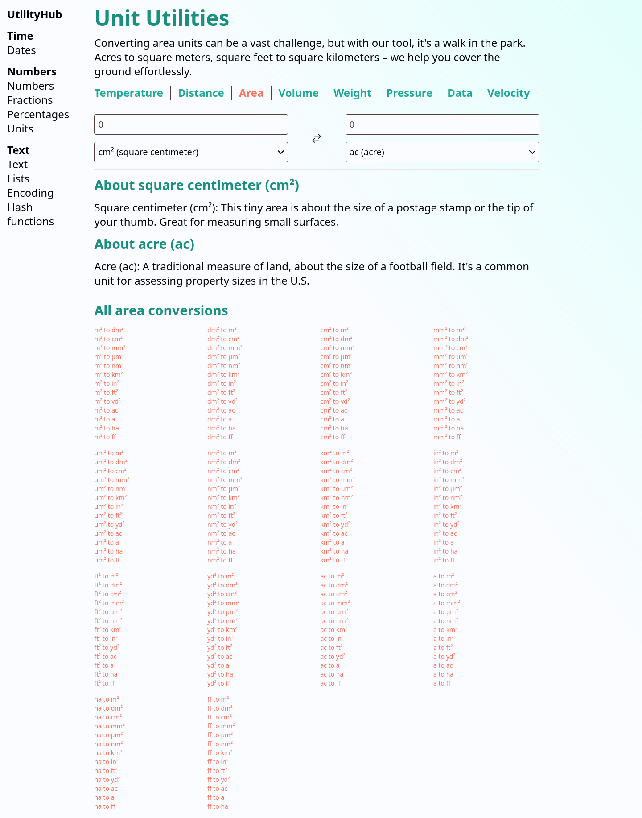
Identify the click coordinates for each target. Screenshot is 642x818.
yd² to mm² (223, 603)
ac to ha (331, 674)
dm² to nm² (223, 365)
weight (352, 93)
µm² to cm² (110, 471)
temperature (128, 93)
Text (17, 164)
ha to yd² (107, 779)
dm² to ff (220, 437)
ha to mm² (109, 726)
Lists (18, 178)
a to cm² (445, 594)
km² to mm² (337, 479)
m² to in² (106, 383)
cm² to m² (334, 330)
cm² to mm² (337, 347)
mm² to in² (448, 383)
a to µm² (445, 611)
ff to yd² (218, 779)
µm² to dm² (110, 462)
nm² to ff (220, 560)
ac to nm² (334, 620)
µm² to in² (108, 506)
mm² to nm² (451, 365)
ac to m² (332, 576)
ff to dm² (220, 708)
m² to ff (104, 437)
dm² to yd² (222, 401)
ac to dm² (334, 585)
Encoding (30, 192)
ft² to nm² (108, 620)
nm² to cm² (223, 471)
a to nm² (445, 620)
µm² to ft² (108, 515)
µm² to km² (110, 497)
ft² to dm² (108, 585)
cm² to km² (336, 374)
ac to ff (330, 683)
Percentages (38, 114)
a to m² (443, 576)
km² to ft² (333, 515)
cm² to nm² (336, 365)
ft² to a (103, 665)
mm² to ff (447, 437)
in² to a (443, 542)
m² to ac (106, 410)
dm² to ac (221, 410)
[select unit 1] (191, 152)
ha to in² (106, 761)
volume (299, 93)
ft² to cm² (107, 594)
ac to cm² (333, 594)
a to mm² (446, 603)
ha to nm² (108, 744)
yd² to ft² (219, 647)
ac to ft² (331, 647)
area (251, 93)
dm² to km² (223, 374)
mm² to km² (450, 374)
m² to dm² (108, 330)
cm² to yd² (335, 401)
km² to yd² (335, 524)
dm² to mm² (224, 347)
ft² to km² (107, 629)
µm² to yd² (109, 524)
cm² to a (332, 419)
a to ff (441, 683)
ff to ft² (217, 770)
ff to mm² (221, 726)
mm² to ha (448, 428)
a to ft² (443, 647)
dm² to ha (221, 428)
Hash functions (30, 213)
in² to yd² (446, 524)
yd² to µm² (222, 611)
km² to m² (334, 453)
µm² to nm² (110, 488)
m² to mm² (109, 347)
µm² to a (106, 542)
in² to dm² (447, 462)
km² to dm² (336, 462)
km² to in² (334, 506)
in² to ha (445, 551)
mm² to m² (449, 330)
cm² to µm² (336, 356)
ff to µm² (220, 735)
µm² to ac (108, 533)
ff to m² (218, 699)
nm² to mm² (225, 479)
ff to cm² (219, 717)
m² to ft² (106, 392)
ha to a (104, 797)
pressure (410, 93)
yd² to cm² (222, 594)
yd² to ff (218, 683)
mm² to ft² (448, 392)
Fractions (30, 99)
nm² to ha (221, 551)
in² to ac (445, 533)
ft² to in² (106, 638)
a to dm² (445, 585)
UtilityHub (34, 14)
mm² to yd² (449, 401)
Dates (21, 49)
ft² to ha (105, 674)
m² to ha (106, 428)
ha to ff (104, 806)
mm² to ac (448, 410)
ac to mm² (335, 603)
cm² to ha (334, 428)
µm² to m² (108, 453)
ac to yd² (332, 656)
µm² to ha (108, 551)
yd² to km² (222, 629)
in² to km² (447, 506)
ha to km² (108, 752)
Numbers (30, 85)
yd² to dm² (222, 585)
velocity (508, 93)
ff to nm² (220, 744)
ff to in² (218, 761)
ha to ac (105, 788)
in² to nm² (447, 497)
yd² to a (218, 665)
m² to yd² (107, 401)
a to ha (443, 674)
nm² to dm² (223, 462)
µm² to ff (106, 560)
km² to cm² (336, 471)
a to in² (443, 638)
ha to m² (106, 699)
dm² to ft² (221, 392)
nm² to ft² (221, 515)
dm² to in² (221, 383)
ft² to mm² (109, 603)
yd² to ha (220, 674)
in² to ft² (445, 515)
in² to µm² (447, 488)
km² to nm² (336, 497)
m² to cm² (108, 339)
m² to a (104, 419)
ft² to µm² (108, 611)
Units (20, 128)
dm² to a (219, 419)
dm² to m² (221, 330)
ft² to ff (104, 683)
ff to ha (217, 806)
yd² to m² (220, 576)
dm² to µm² (223, 356)
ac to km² (333, 629)
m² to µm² (108, 356)
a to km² (445, 629)
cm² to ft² (333, 392)
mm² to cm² (450, 347)
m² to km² (108, 374)
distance (201, 93)
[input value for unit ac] (442, 124)
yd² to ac (219, 656)
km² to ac (333, 533)
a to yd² (444, 656)
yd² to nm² (222, 620)
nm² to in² (221, 506)
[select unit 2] (442, 152)
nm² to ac (221, 533)
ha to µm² (108, 735)
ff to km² (219, 752)
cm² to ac (333, 410)
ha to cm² (108, 717)
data (460, 93)
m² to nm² (108, 365)
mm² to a (446, 419)
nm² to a (219, 542)
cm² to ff (332, 437)
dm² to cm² (223, 339)
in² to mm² (448, 479)
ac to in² (332, 638)
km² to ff (332, 560)
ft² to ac (105, 656)
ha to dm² (108, 708)
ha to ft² (105, 770)
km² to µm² (336, 488)
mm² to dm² (450, 339)
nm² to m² (221, 453)
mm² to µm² (451, 356)
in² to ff (444, 560)
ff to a (215, 797)
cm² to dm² (336, 339)
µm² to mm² (111, 479)
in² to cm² (447, 471)
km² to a (332, 542)
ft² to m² (106, 576)
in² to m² (445, 453)
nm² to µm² (223, 488)
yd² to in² (220, 638)
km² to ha (334, 551)
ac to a (329, 665)
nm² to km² (223, 497)
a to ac (443, 665)
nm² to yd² (222, 524)
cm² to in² (334, 383)
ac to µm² (334, 611)
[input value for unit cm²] (191, 124)
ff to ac (217, 788)
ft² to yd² (106, 647)
